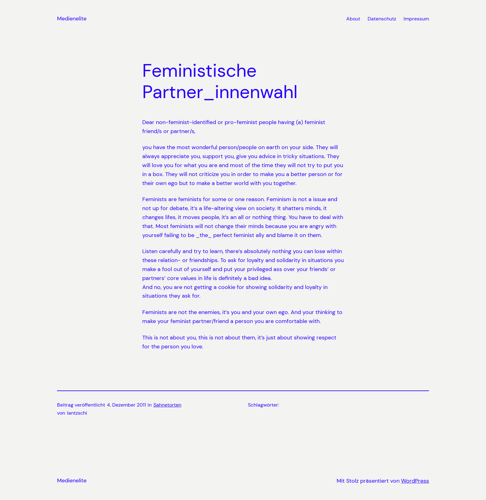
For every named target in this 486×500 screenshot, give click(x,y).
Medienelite (71, 18)
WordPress (415, 481)
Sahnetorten (167, 405)
